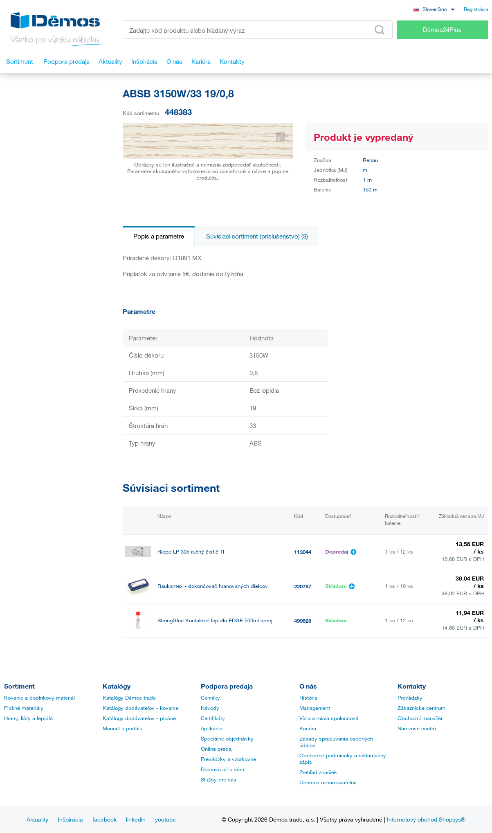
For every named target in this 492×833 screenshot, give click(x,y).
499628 (302, 620)
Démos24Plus (442, 29)
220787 (302, 586)
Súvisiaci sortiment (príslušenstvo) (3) (257, 236)
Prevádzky (410, 697)
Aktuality (37, 819)
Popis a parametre (158, 236)
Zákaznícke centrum (421, 708)
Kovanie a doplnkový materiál (39, 697)
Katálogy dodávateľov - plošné (139, 718)
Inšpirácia (70, 819)
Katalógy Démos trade (129, 697)
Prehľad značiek (318, 772)
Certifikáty (213, 718)
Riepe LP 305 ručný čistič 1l (190, 552)
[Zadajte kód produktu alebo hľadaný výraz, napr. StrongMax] (257, 29)
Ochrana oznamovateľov (328, 782)
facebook (104, 819)
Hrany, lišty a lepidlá (28, 718)
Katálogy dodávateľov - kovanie (140, 708)
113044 (302, 552)
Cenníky (210, 697)
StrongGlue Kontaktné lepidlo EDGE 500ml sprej (214, 620)
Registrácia (476, 9)
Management (314, 708)
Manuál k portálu (122, 728)
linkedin (136, 819)
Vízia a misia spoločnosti (328, 718)
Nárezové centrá (417, 728)
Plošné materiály (23, 708)
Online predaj (217, 748)
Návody (210, 708)
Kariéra (307, 728)
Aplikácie (211, 728)
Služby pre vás (218, 779)
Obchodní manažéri (421, 718)
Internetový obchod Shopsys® (426, 819)
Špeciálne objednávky (227, 738)
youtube (165, 819)
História (308, 697)
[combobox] (434, 9)
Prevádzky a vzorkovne (228, 759)
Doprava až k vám (222, 769)
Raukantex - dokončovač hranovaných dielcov (212, 586)
